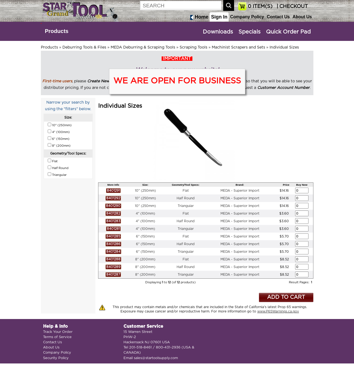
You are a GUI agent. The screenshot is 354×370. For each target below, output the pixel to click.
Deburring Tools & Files (84, 47)
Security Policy (56, 358)
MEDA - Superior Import (239, 190)
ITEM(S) (260, 6)
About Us (302, 16)
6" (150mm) (145, 236)
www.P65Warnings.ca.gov (278, 311)
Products (57, 31)
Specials (249, 32)
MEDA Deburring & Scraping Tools (143, 47)
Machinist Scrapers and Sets (238, 47)
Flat (186, 190)
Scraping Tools (193, 47)
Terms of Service (57, 337)
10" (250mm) (145, 190)
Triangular (186, 205)
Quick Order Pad (288, 32)
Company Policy (247, 16)
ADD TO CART (286, 297)
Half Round (186, 198)
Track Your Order (57, 332)
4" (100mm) (145, 213)
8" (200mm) (145, 259)
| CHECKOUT (291, 6)
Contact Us (278, 16)
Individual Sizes (284, 47)
